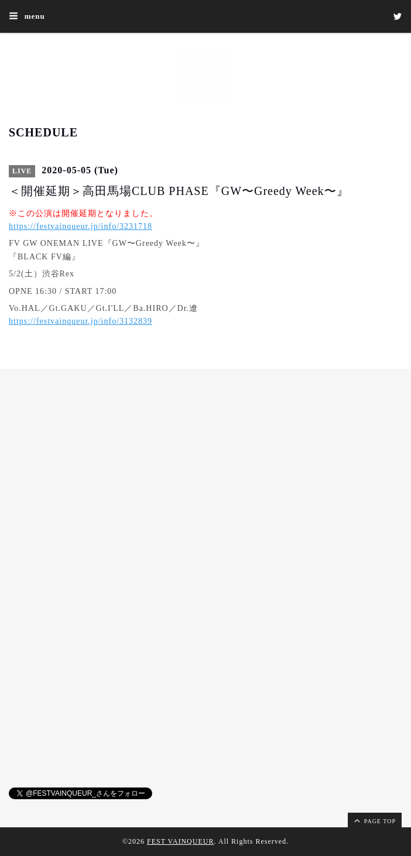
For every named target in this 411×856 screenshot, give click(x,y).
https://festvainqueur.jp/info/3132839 (80, 321)
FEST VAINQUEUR (180, 841)
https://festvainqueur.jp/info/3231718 (80, 226)
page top (374, 820)
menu (27, 15)
